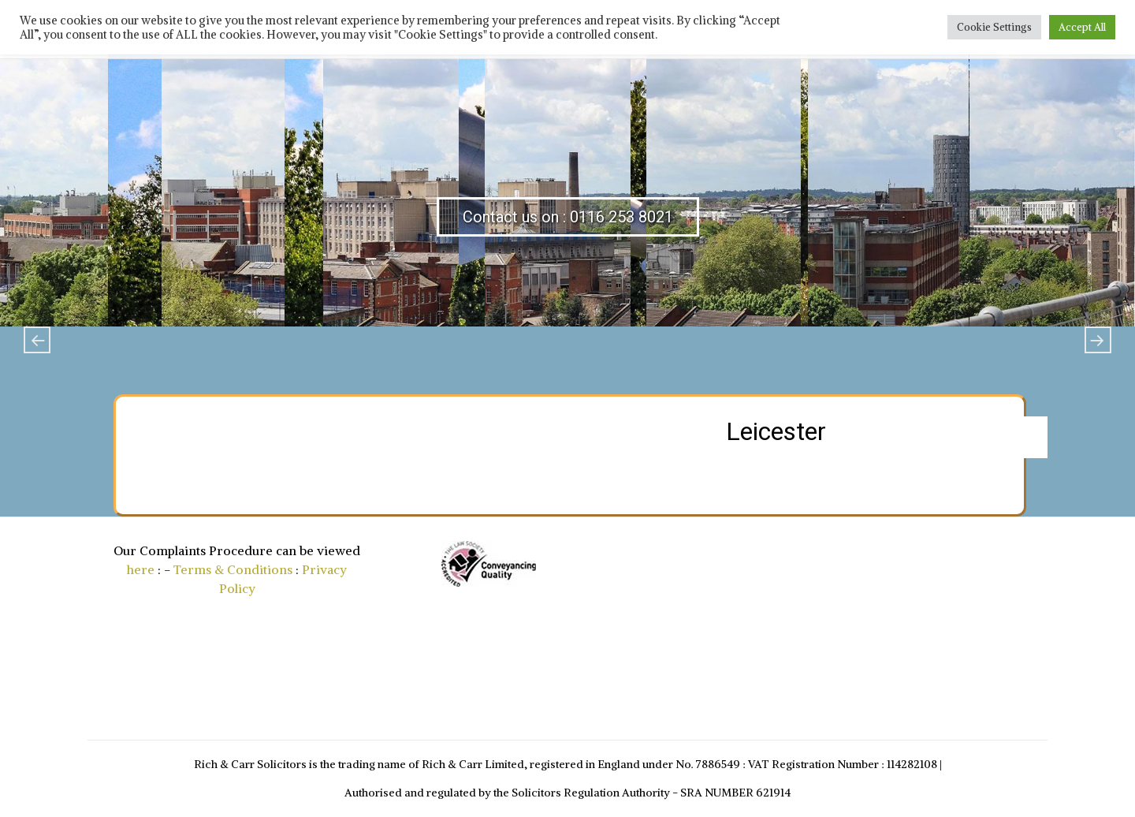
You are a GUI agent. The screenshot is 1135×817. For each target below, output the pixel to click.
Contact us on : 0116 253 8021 (568, 216)
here (140, 569)
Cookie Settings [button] (994, 27)
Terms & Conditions (232, 569)
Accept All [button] (1082, 27)
